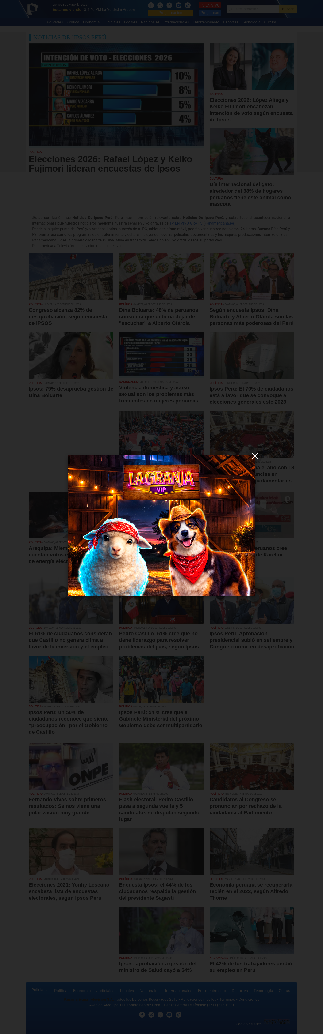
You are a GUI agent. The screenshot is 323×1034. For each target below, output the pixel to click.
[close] (254, 455)
